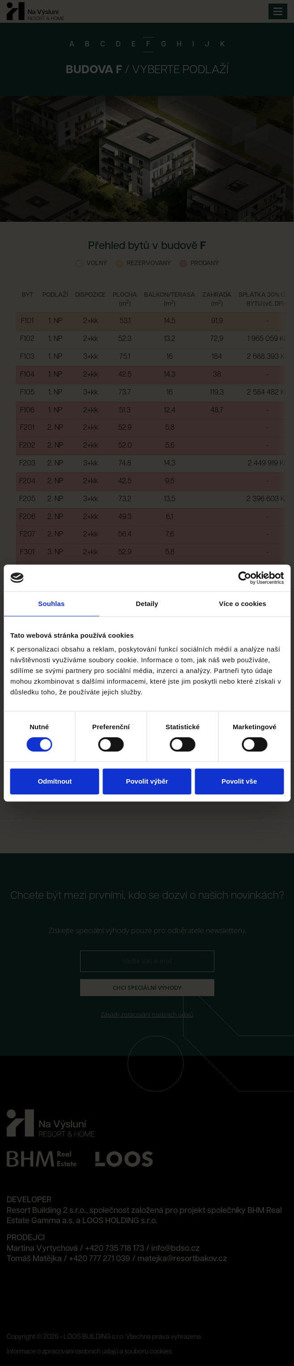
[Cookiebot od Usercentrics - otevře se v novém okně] (244, 578)
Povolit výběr (147, 781)
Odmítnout (55, 781)
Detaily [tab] (147, 603)
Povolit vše (239, 781)
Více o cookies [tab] (242, 603)
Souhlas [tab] (51, 603)
